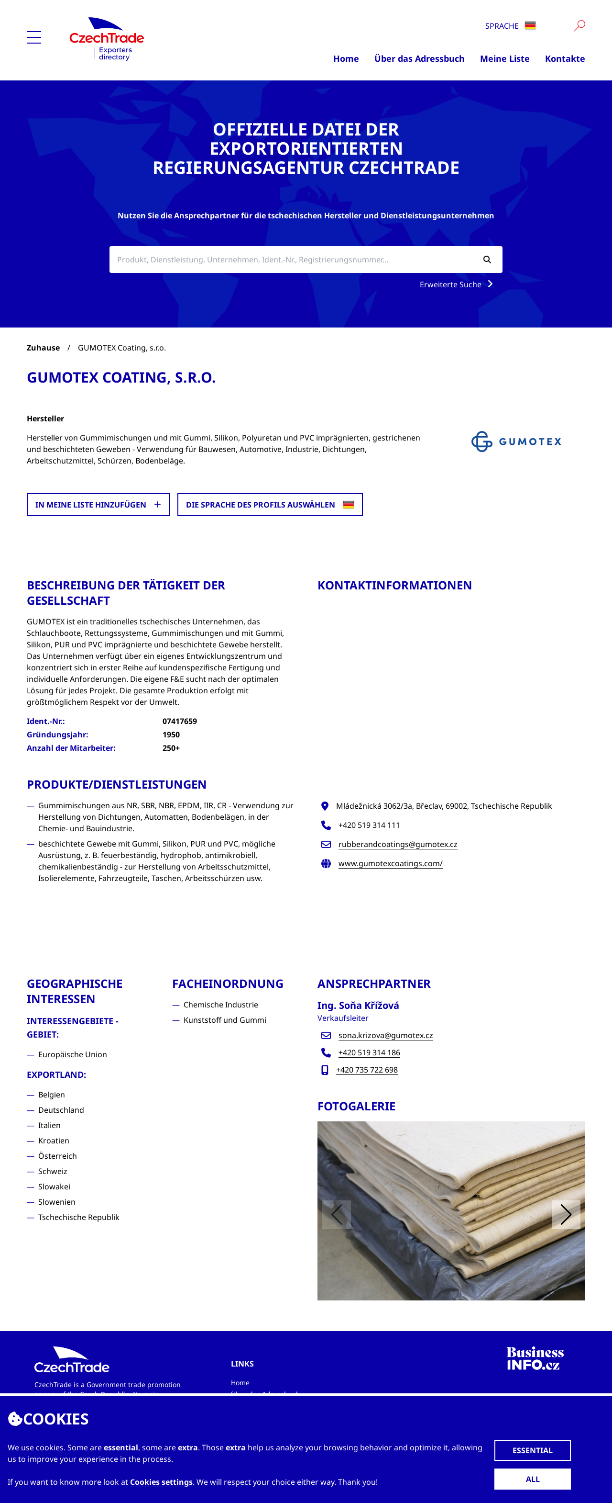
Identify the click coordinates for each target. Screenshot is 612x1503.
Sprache (510, 26)
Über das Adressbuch (419, 58)
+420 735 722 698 (367, 1069)
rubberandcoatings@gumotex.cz (398, 844)
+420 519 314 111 (369, 825)
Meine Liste (505, 58)
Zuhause (43, 347)
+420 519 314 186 (369, 1052)
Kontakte (565, 58)
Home (346, 58)
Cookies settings (161, 1482)
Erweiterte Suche (458, 284)
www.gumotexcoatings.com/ (391, 863)
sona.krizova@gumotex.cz (386, 1035)
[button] (566, 1214)
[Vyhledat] (579, 26)
